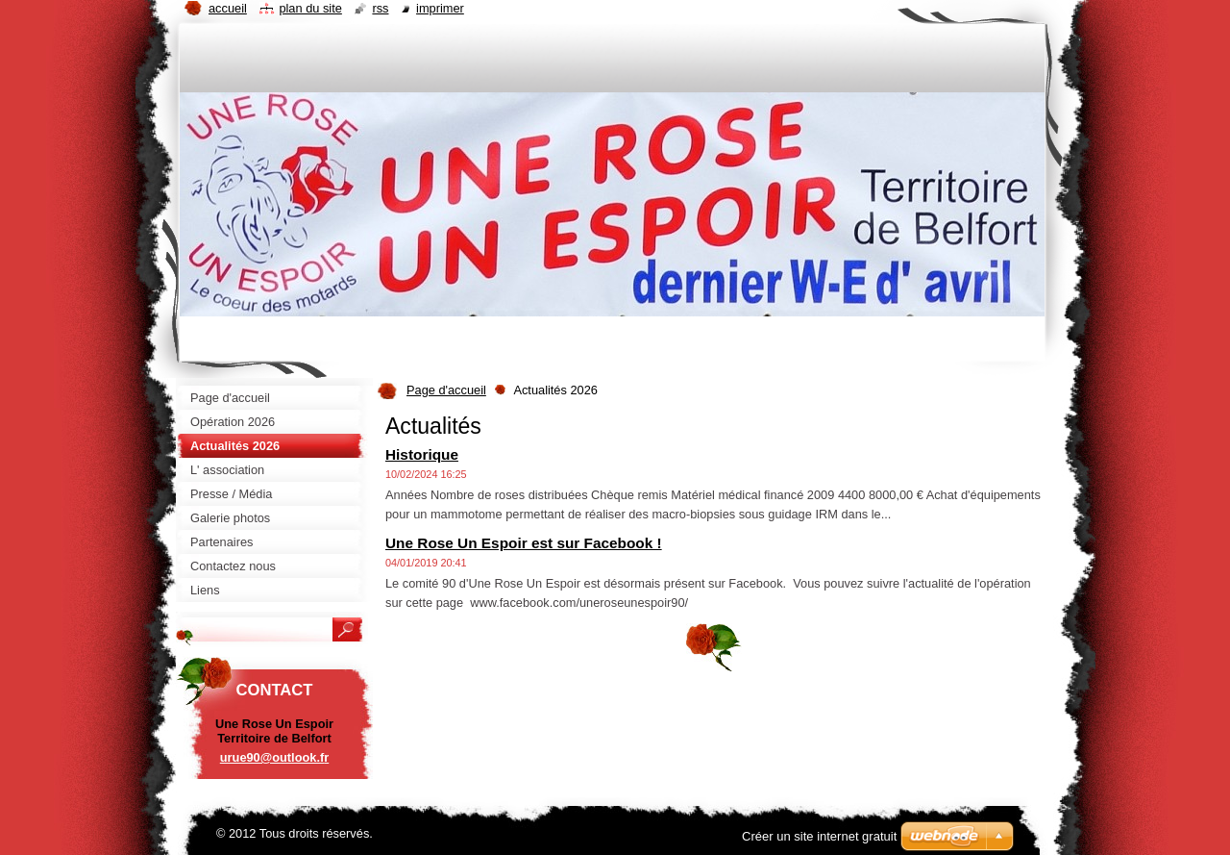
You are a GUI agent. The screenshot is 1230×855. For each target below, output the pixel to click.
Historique (421, 454)
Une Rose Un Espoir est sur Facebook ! (523, 543)
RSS (380, 8)
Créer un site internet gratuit (819, 836)
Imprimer (440, 8)
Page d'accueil (446, 390)
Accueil (228, 8)
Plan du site (310, 8)
